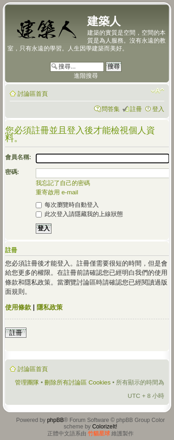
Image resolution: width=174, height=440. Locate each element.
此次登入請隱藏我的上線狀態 (79, 214)
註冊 (136, 108)
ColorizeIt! (104, 426)
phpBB (55, 420)
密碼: (12, 171)
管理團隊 (27, 382)
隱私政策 (50, 307)
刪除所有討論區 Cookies (77, 382)
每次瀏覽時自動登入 (67, 204)
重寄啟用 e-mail (57, 192)
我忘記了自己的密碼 (63, 183)
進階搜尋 (86, 75)
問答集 (111, 108)
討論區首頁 (33, 93)
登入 (158, 108)
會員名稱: (18, 157)
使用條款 (18, 307)
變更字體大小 (157, 91)
